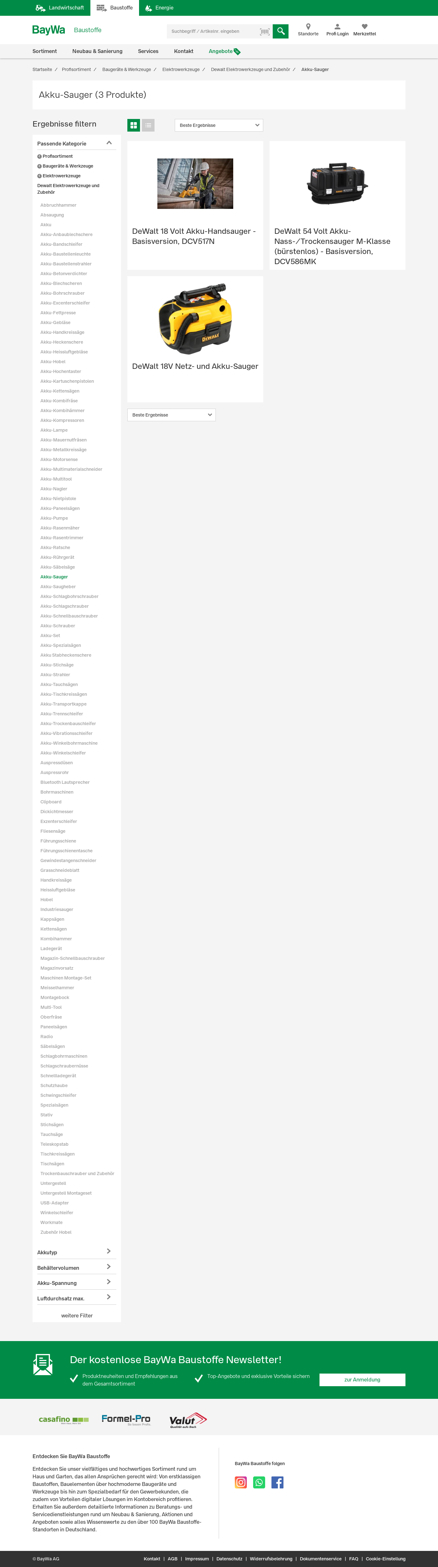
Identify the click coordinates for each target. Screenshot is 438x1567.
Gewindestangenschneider (68, 860)
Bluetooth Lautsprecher (65, 782)
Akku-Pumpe (54, 518)
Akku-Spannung (57, 1283)
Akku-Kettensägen (59, 391)
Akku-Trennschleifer (61, 714)
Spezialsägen (54, 1105)
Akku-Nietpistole (58, 498)
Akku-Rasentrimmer (61, 538)
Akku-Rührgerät (57, 557)
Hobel (46, 899)
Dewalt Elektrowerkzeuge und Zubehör (68, 189)
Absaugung (52, 215)
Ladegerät (51, 948)
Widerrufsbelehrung (271, 1559)
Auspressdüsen (56, 763)
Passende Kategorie (61, 143)
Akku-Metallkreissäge (63, 449)
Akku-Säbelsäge (57, 567)
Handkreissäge (56, 880)
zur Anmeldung (362, 1379)
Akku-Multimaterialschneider (71, 469)
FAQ (353, 1559)
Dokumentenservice (321, 1559)
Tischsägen (52, 1164)
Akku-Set (50, 635)
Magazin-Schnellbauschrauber (72, 958)
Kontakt (183, 51)
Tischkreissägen (57, 1154)
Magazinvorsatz (56, 968)
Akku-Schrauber (57, 626)
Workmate (51, 1222)
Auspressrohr (54, 772)
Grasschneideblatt (59, 870)
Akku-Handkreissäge (62, 332)
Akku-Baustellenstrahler (66, 264)
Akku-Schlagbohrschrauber (69, 596)
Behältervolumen (58, 1268)
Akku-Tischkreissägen (63, 694)
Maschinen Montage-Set (65, 978)
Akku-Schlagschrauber (64, 606)
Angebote (221, 51)
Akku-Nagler (53, 489)
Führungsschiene (58, 841)
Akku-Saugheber (58, 586)
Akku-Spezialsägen (60, 645)
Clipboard (51, 802)
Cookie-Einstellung (385, 1559)
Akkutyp (47, 1252)
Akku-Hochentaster (60, 371)
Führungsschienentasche (66, 851)
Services (148, 51)
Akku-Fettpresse (58, 313)
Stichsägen (52, 1124)
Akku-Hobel (52, 361)
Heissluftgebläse (57, 890)
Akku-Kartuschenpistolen (67, 381)
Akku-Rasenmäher (60, 528)
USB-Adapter (54, 1203)
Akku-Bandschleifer (61, 244)
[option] (64, 1420)
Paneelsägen (53, 1027)
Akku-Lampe (54, 430)
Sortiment (45, 51)
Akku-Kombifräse (59, 401)
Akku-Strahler (55, 674)
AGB (173, 1559)
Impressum (197, 1559)
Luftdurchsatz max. (60, 1298)
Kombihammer (56, 939)
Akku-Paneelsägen (60, 508)
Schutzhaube (54, 1085)
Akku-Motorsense (59, 459)
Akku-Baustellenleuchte (65, 254)
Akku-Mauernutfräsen (63, 440)
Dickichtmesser (56, 811)
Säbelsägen (52, 1046)
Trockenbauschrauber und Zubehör (77, 1173)
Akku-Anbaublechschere (66, 234)
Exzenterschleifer (58, 821)
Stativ (46, 1115)
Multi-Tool (51, 1007)
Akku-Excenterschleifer (65, 303)
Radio (46, 1036)
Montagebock (54, 997)
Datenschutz (229, 1559)
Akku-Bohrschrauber (62, 293)
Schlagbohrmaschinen (63, 1056)
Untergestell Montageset (66, 1193)
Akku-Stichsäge (57, 665)
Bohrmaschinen (56, 792)
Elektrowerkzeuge (59, 176)
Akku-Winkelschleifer (63, 753)
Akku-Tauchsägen (59, 684)
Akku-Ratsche (55, 547)
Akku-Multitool (56, 479)
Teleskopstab (54, 1144)
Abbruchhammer (58, 205)
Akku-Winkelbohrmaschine (69, 743)
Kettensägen (53, 929)
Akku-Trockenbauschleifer (68, 723)
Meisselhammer (57, 987)
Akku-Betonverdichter (63, 273)
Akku (45, 225)
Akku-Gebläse (55, 322)
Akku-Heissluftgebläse (64, 352)
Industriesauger (56, 909)
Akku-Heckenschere (61, 342)
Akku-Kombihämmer (62, 410)
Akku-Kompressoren (62, 420)
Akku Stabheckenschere (65, 655)
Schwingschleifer (58, 1095)
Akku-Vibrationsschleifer (66, 733)
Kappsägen (52, 919)
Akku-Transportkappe (63, 704)
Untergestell (53, 1183)
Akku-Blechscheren (61, 283)
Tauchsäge (51, 1134)
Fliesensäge (52, 831)
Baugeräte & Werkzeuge (65, 166)
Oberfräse (51, 1017)
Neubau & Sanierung (97, 51)
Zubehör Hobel (55, 1232)
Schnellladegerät (58, 1076)
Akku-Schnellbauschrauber (69, 616)
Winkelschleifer (56, 1212)
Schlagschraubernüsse (64, 1066)
